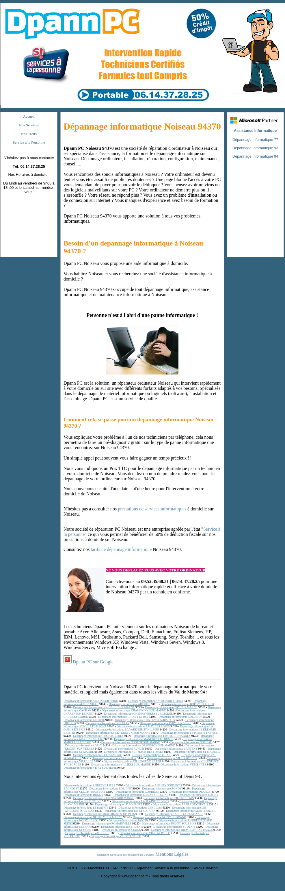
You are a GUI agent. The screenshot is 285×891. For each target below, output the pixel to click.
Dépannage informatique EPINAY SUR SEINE (140, 794)
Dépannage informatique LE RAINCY (86, 807)
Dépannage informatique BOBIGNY (111, 788)
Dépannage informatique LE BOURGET (118, 804)
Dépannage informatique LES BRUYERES (98, 735)
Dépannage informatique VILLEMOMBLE (145, 833)
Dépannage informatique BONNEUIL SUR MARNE (104, 707)
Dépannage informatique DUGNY (83, 794)
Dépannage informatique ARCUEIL (129, 704)
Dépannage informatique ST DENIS (122, 826)
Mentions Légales (172, 854)
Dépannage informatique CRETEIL (84, 720)
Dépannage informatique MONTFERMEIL (191, 810)
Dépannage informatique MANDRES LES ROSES (143, 739)
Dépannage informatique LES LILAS (140, 807)
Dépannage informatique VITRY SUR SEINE (90, 767)
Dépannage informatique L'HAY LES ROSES (143, 726)
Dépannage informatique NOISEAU (191, 742)
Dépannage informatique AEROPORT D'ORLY (155, 700)
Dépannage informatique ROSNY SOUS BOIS (169, 823)
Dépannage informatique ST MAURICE (197, 751)
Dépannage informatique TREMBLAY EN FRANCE (182, 829)
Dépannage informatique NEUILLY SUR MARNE (93, 817)
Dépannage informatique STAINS (121, 829)
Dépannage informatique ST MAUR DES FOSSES (133, 751)
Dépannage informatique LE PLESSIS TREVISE (189, 732)
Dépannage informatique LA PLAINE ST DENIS (140, 801)
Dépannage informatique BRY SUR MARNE (171, 707)
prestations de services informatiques (152, 508)
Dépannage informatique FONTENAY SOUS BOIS (145, 720)
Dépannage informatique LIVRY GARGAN (130, 810)
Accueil (29, 116)
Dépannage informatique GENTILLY (108, 723)
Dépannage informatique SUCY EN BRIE (97, 755)
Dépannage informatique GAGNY (198, 794)
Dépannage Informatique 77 (255, 139)
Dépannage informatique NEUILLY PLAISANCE (174, 814)
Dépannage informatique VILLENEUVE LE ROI (132, 761)
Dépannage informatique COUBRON (137, 791)
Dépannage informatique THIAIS (151, 755)
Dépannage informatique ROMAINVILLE (106, 823)
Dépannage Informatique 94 (255, 156)
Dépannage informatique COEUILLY (180, 716)
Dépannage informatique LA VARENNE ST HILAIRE (127, 729)
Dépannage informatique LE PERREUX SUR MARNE (118, 732)
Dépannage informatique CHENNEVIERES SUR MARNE (138, 713)
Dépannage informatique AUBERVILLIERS (89, 785)
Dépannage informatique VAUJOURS (87, 833)
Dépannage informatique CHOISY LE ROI (123, 716)
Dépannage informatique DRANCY (190, 791)
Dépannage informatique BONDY (162, 788)
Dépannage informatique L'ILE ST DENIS (169, 798)
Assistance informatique (255, 130)
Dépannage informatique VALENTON (114, 758)
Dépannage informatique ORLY (83, 745)
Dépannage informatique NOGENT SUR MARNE (130, 742)
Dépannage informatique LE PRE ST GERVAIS (180, 804)
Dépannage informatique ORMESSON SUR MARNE (143, 745)
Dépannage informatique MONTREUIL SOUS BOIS (104, 814)
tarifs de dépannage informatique (121, 549)
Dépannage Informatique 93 (255, 148)
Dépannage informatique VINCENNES (183, 764)
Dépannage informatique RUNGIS (124, 748)
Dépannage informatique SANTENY (176, 748)
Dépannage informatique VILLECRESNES (172, 758)
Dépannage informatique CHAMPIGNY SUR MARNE (134, 710)
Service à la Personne (29, 142)
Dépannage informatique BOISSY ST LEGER (187, 704)
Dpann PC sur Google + (95, 661)
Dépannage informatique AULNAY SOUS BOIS (153, 785)
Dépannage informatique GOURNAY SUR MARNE (103, 798)
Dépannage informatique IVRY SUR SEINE (165, 723)
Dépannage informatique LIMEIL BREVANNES (162, 735)
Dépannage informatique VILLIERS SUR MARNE (121, 764)
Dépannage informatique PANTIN (129, 820)
